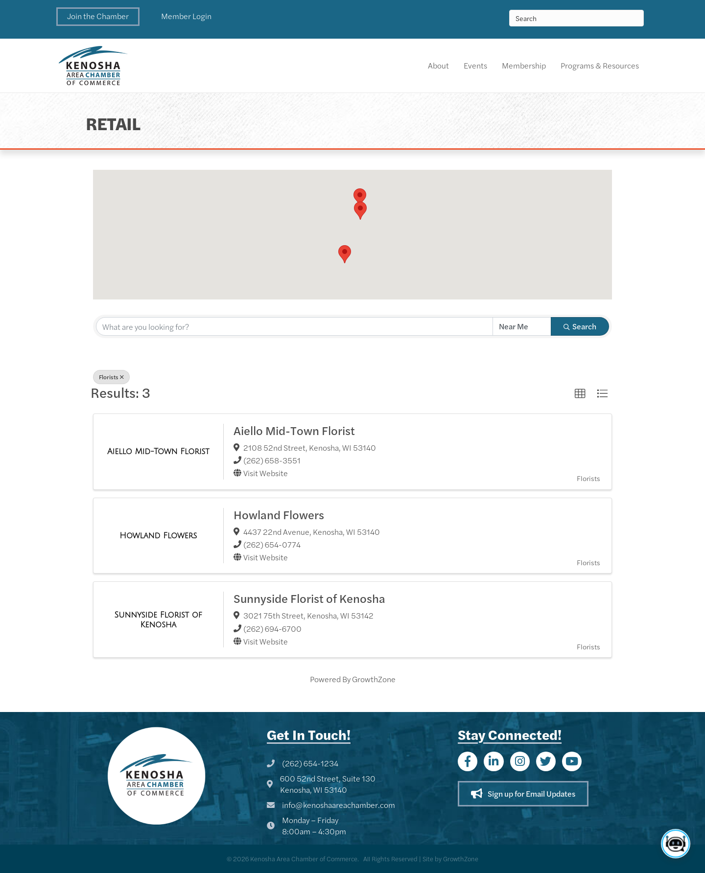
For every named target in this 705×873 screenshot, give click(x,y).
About (438, 65)
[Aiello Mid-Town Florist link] (158, 451)
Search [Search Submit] (580, 326)
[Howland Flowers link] (158, 535)
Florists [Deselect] (111, 376)
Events (475, 65)
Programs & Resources (600, 65)
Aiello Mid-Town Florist (294, 430)
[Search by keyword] (294, 326)
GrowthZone (374, 679)
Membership (524, 65)
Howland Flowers (279, 514)
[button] (98, 16)
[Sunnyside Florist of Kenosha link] (158, 620)
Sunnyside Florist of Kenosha (309, 598)
